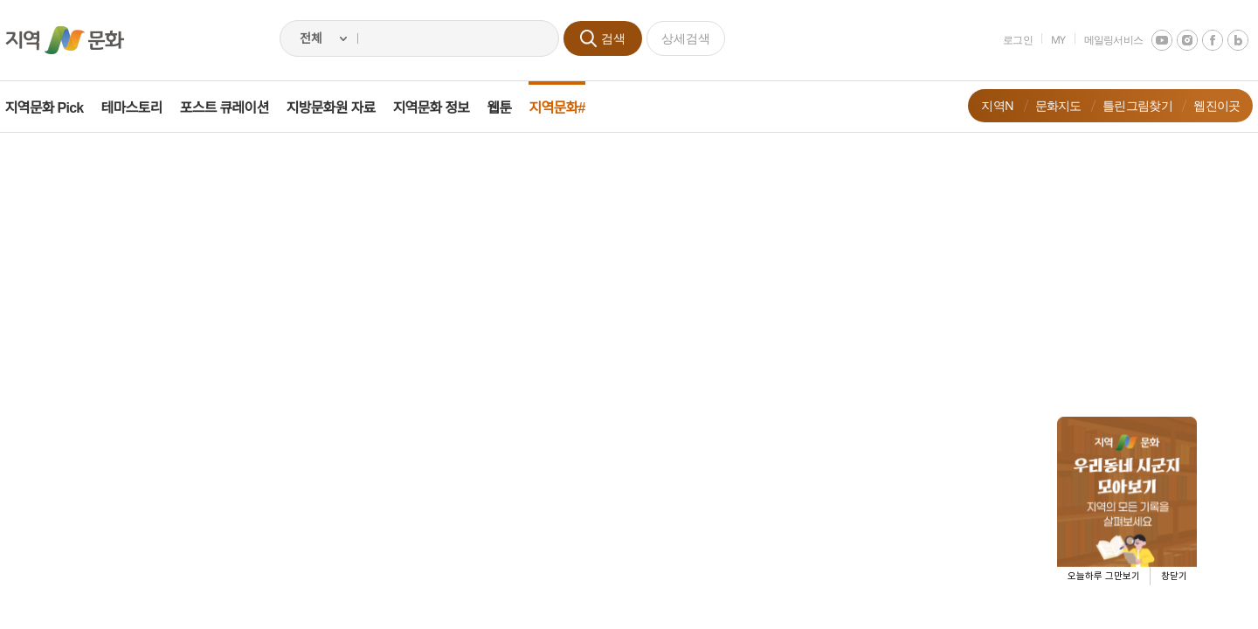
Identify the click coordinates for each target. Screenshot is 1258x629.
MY (1046, 39)
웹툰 (512, 107)
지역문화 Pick (56, 107)
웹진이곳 (1204, 105)
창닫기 (1174, 576)
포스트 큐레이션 (236, 107)
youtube (1149, 40)
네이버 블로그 (1225, 40)
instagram (1175, 40)
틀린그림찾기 (1125, 105)
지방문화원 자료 (343, 107)
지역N (985, 105)
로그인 (1005, 39)
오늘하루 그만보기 (1104, 576)
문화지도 (1045, 105)
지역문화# (570, 107)
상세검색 (685, 38)
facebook (1200, 40)
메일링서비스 (1100, 39)
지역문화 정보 (443, 107)
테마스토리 (144, 107)
